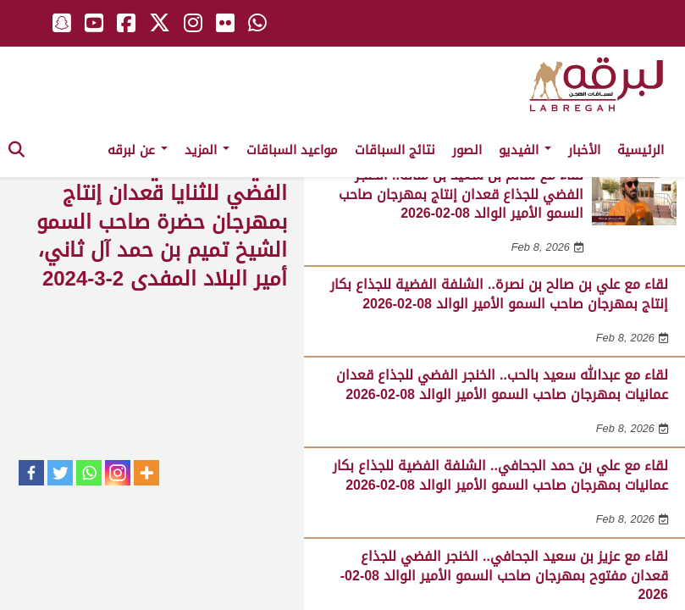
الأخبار (584, 150)
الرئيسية (640, 150)
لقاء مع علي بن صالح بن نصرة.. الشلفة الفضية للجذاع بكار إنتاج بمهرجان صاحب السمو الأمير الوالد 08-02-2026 (499, 293)
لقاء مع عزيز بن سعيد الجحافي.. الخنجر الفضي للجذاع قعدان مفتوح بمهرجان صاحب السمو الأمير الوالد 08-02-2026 (504, 575)
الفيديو (525, 150)
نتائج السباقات (395, 150)
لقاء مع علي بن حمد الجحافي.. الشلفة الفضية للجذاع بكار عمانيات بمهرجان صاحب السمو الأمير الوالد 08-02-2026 (500, 474)
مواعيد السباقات (292, 150)
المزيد (207, 150)
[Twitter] (60, 472)
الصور (467, 150)
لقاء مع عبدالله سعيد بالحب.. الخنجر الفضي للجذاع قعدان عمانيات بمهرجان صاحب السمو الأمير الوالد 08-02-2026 (502, 384)
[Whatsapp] (89, 472)
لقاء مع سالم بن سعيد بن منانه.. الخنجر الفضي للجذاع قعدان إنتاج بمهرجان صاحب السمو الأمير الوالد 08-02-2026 (461, 194)
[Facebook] (31, 472)
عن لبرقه (138, 150)
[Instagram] (117, 472)
